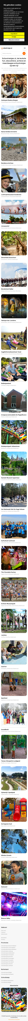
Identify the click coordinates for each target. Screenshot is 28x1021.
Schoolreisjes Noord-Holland (8, 946)
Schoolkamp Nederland (7, 980)
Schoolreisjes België (6, 972)
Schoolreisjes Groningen (7, 958)
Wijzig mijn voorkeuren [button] (14, 39)
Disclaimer (4, 938)
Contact (3, 932)
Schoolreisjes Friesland (7, 960)
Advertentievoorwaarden (14, 1019)
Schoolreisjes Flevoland (7, 962)
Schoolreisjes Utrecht (7, 964)
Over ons (3, 930)
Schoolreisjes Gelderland (7, 953)
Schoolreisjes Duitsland (7, 974)
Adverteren (4, 934)
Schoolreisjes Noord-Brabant (8, 949)
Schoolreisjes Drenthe (7, 956)
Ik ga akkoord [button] (14, 33)
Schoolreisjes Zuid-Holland (8, 947)
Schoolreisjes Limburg (7, 951)
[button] (15, 96)
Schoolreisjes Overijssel (7, 955)
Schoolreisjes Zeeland (7, 965)
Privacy (3, 939)
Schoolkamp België (6, 982)
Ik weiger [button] (14, 36)
